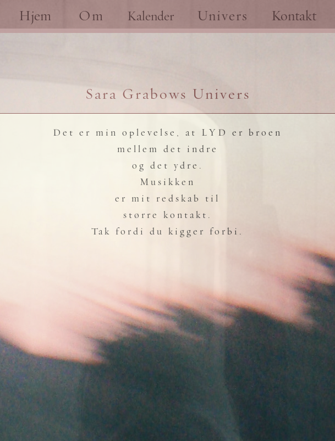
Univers (222, 16)
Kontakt (293, 16)
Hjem (35, 16)
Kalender (150, 16)
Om (91, 16)
